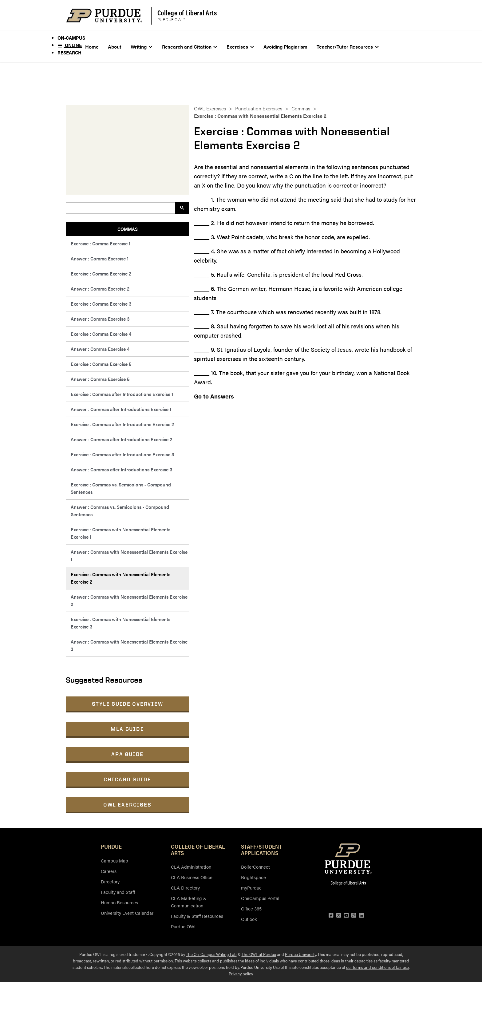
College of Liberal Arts (187, 12)
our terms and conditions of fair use (377, 967)
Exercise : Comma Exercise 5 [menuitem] (101, 363)
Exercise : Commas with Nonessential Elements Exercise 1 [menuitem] (120, 533)
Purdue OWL (184, 926)
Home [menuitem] (92, 46)
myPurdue (251, 887)
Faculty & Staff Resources (197, 916)
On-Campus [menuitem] (71, 37)
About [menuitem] (114, 46)
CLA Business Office (191, 877)
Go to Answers (214, 396)
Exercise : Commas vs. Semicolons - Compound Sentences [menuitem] (121, 488)
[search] (120, 208)
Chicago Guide (127, 779)
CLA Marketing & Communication (189, 902)
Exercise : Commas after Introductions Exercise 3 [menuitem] (122, 454)
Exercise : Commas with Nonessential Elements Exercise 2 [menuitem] (120, 578)
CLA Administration (191, 866)
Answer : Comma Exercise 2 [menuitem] (100, 288)
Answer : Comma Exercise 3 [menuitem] (100, 318)
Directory (110, 881)
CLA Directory (185, 887)
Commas (300, 108)
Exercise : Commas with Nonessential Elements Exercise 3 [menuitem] (120, 623)
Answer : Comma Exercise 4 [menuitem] (100, 348)
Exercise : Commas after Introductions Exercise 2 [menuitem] (122, 424)
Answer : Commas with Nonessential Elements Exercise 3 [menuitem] (129, 645)
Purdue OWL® (171, 19)
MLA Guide (127, 729)
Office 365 (251, 908)
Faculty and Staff (118, 892)
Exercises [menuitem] (240, 46)
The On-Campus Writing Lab (211, 954)
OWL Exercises (127, 804)
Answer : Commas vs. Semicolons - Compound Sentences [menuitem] (120, 510)
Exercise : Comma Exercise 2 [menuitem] (101, 273)
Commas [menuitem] (127, 228)
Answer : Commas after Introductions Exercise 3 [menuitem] (121, 469)
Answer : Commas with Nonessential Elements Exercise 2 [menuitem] (129, 600)
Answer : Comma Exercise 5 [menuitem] (100, 379)
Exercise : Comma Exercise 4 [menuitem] (101, 333)
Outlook (249, 919)
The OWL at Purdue (259, 954)
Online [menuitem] (69, 45)
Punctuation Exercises (258, 108)
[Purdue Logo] (104, 15)
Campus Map (114, 860)
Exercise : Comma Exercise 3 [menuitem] (101, 303)
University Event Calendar (127, 913)
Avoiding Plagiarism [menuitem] (285, 46)
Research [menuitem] (69, 52)
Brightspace (253, 877)
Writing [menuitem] (141, 46)
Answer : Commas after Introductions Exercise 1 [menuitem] (121, 409)
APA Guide (127, 754)
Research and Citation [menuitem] (189, 46)
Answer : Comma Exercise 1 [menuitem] (99, 258)
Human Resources (119, 902)
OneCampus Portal (260, 898)
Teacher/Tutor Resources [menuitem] (348, 46)
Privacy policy (241, 973)
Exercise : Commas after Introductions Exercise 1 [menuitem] (122, 394)
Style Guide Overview (127, 703)
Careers (109, 871)
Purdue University (300, 954)
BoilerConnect (255, 866)
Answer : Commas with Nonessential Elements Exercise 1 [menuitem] (129, 555)
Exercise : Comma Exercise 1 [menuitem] (100, 243)
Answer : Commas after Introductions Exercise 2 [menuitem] (121, 439)
